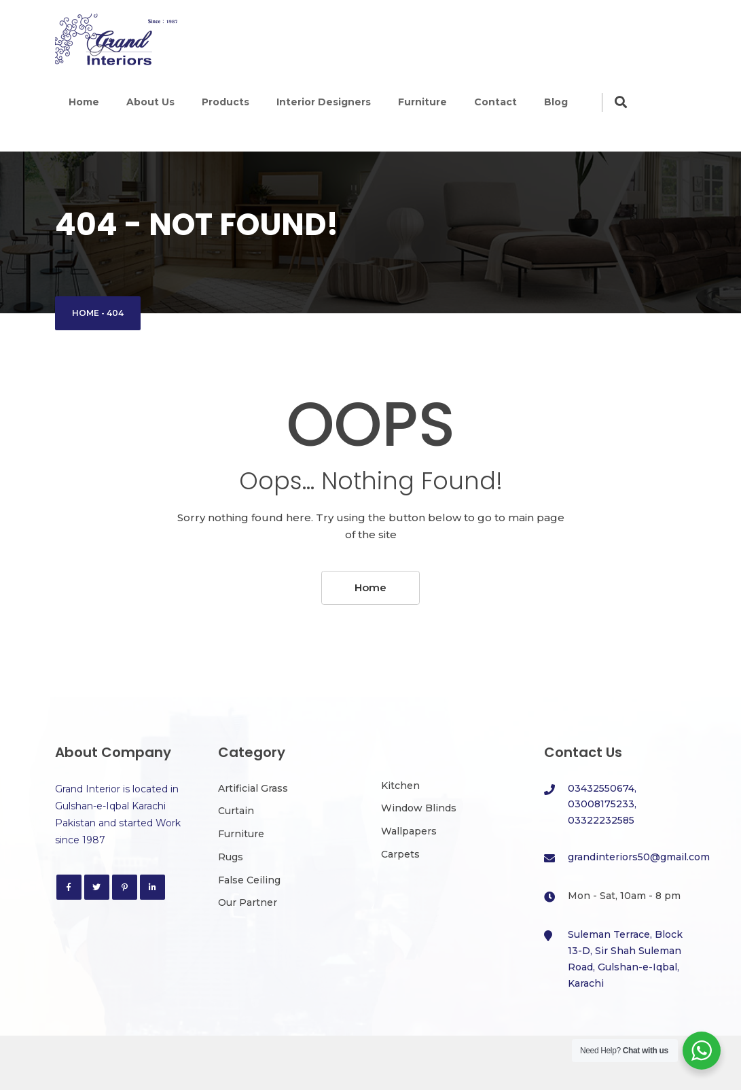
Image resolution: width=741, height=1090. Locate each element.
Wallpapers (409, 831)
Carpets (400, 854)
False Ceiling (249, 880)
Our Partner (247, 902)
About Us (150, 102)
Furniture (422, 102)
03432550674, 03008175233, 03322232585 (602, 804)
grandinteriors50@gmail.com (639, 857)
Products (225, 102)
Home (84, 102)
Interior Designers (323, 102)
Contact (495, 102)
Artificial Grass (253, 788)
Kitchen (400, 785)
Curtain (236, 811)
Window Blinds (418, 808)
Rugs (230, 857)
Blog (556, 102)
